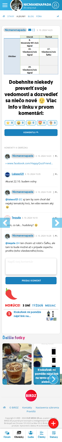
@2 (20, 199)
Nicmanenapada (37, 5)
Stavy (10, 16)
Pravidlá (31, 411)
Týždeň (37, 305)
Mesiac (50, 305)
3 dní (26, 305)
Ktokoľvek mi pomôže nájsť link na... (31, 315)
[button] (50, 377)
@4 (18, 243)
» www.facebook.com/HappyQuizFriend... (29, 163)
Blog (31, 16)
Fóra (39, 16)
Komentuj (31, 132)
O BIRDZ (14, 407)
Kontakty (27, 407)
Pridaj (31, 280)
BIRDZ (31, 395)
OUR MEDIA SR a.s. (34, 418)
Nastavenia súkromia (47, 407)
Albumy (21, 16)
